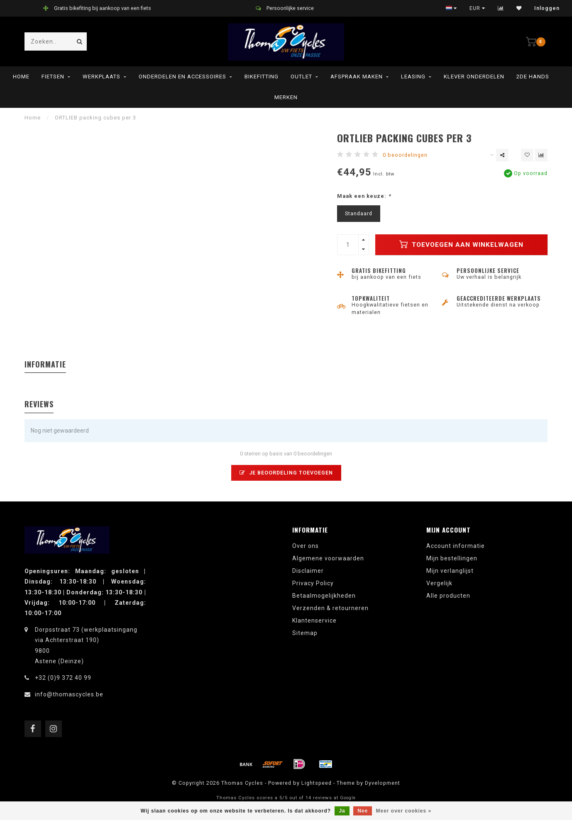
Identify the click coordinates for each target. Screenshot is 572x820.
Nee (362, 811)
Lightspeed (316, 783)
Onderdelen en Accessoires (182, 76)
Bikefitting (261, 76)
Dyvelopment (382, 783)
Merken (286, 97)
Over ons (305, 546)
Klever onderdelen (474, 76)
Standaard (358, 213)
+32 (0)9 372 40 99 (63, 677)
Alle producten (448, 595)
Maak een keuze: (364, 196)
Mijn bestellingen (451, 558)
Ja (342, 811)
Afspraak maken (356, 76)
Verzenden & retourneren (330, 608)
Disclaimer (308, 570)
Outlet (301, 76)
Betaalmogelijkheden (324, 595)
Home (21, 76)
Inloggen (547, 8)
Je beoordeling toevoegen (286, 473)
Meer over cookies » (404, 811)
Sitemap (305, 633)
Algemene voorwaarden (328, 558)
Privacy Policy (313, 583)
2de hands (532, 76)
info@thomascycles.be (69, 694)
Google (348, 798)
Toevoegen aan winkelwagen (461, 244)
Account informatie (455, 546)
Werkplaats (101, 76)
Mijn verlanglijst (450, 570)
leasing (413, 76)
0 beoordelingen (405, 155)
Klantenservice (314, 620)
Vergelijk (439, 583)
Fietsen (53, 76)
